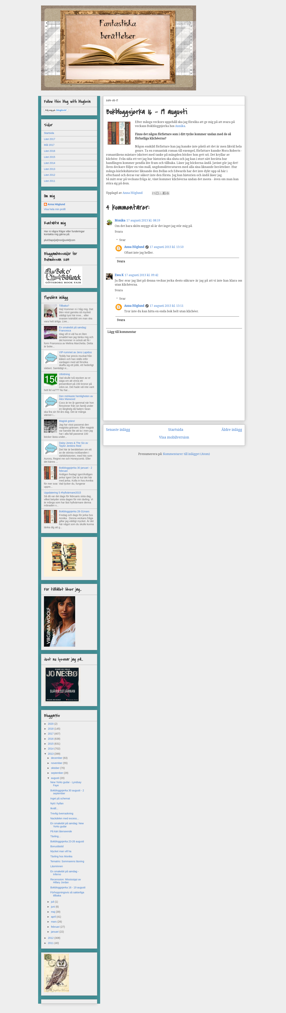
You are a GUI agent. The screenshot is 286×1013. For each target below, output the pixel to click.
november (57, 763)
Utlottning (64, 374)
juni (53, 906)
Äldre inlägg (231, 430)
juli (53, 901)
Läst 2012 (49, 174)
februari (55, 926)
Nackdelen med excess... (64, 818)
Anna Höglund (134, 247)
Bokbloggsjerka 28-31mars (74, 511)
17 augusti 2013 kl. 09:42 (141, 275)
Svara (119, 231)
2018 (51, 728)
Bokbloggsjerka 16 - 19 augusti (67, 887)
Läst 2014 (49, 163)
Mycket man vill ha (60, 851)
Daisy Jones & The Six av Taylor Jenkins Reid (73, 444)
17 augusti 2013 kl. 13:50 (166, 247)
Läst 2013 (49, 169)
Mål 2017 (49, 144)
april (53, 916)
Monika (120, 220)
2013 (51, 753)
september (57, 772)
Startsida (175, 430)
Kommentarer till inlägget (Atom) (186, 454)
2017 (51, 733)
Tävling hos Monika (61, 856)
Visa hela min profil (54, 209)
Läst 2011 (49, 180)
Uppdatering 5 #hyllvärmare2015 (62, 492)
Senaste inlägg (118, 430)
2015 (51, 743)
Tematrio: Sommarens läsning (67, 861)
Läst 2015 (49, 156)
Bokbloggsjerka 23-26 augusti (67, 841)
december (57, 757)
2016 (51, 738)
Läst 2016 (49, 150)
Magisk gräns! (67, 421)
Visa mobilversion (174, 437)
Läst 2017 (49, 139)
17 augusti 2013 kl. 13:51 (166, 306)
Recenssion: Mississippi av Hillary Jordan (65, 881)
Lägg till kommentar (121, 332)
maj (53, 911)
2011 (51, 943)
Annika (180, 126)
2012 (51, 937)
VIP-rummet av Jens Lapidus (75, 352)
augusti (55, 778)
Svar (122, 240)
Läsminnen (56, 866)
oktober (55, 768)
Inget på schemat (60, 798)
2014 (51, 748)
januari (55, 931)
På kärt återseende (61, 831)
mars (54, 921)
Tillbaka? (64, 305)
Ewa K (119, 275)
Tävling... (55, 836)
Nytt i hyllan (56, 803)
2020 (51, 723)
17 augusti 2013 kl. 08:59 (143, 220)
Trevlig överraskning (61, 813)
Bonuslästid (56, 846)
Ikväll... (54, 808)
